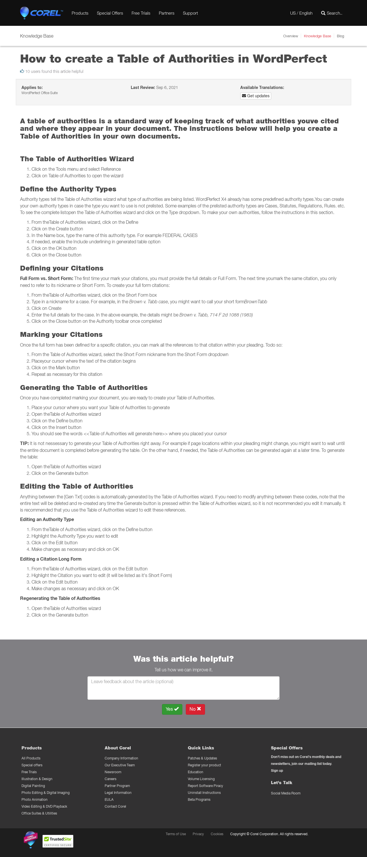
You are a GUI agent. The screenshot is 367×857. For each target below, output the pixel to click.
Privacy (198, 834)
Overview (290, 36)
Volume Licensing (201, 779)
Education (195, 772)
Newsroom (113, 772)
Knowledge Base (317, 36)
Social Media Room (285, 793)
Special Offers (110, 12)
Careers (110, 779)
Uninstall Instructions (204, 792)
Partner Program (117, 786)
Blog (340, 36)
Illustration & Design (37, 779)
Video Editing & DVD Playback (44, 806)
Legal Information (118, 792)
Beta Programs (199, 799)
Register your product (204, 765)
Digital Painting (33, 786)
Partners (166, 12)
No (195, 709)
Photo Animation (35, 799)
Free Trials (141, 12)
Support (190, 12)
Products (80, 12)
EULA (109, 799)
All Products (31, 758)
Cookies (217, 834)
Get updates (256, 95)
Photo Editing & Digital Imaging (46, 792)
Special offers (32, 765)
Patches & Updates (202, 758)
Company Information (121, 758)
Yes (172, 709)
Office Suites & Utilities (39, 813)
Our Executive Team (120, 765)
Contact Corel (115, 806)
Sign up (277, 770)
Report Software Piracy (205, 786)
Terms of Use (176, 834)
